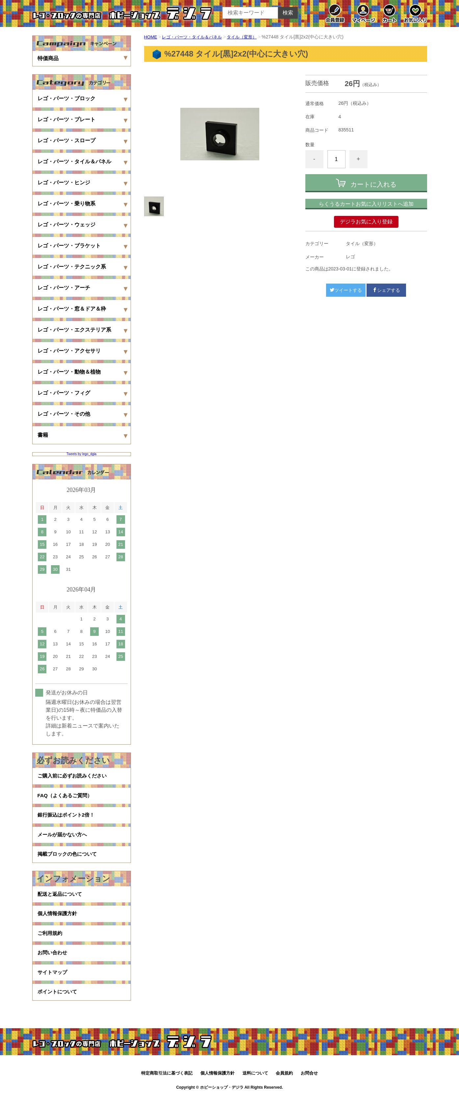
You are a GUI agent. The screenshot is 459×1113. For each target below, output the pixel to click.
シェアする (386, 290)
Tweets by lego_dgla (81, 454)
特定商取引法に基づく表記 (166, 1089)
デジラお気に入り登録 (366, 221)
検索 (288, 12)
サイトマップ (53, 986)
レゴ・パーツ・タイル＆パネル (195, 36)
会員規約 (284, 1089)
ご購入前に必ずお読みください (74, 776)
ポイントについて (59, 1007)
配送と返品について (61, 902)
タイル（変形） (248, 36)
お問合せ (309, 1089)
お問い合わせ (53, 965)
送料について (255, 1089)
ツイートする (346, 290)
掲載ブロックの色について (69, 861)
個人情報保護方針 (59, 923)
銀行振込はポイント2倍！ (68, 819)
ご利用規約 (51, 944)
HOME (151, 36)
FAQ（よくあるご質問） (67, 797)
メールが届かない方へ (64, 840)
